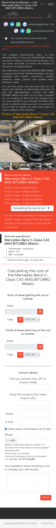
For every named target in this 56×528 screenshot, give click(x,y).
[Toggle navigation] (49, 16)
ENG (50, 4)
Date (10, 306)
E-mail (9, 422)
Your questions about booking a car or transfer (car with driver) (27, 468)
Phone (9, 435)
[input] (21, 311)
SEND (45, 497)
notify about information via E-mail (28, 429)
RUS (42, 4)
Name (9, 414)
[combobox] (11, 440)
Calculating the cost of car (31, 208)
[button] (53, 141)
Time (10, 319)
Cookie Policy (47, 523)
